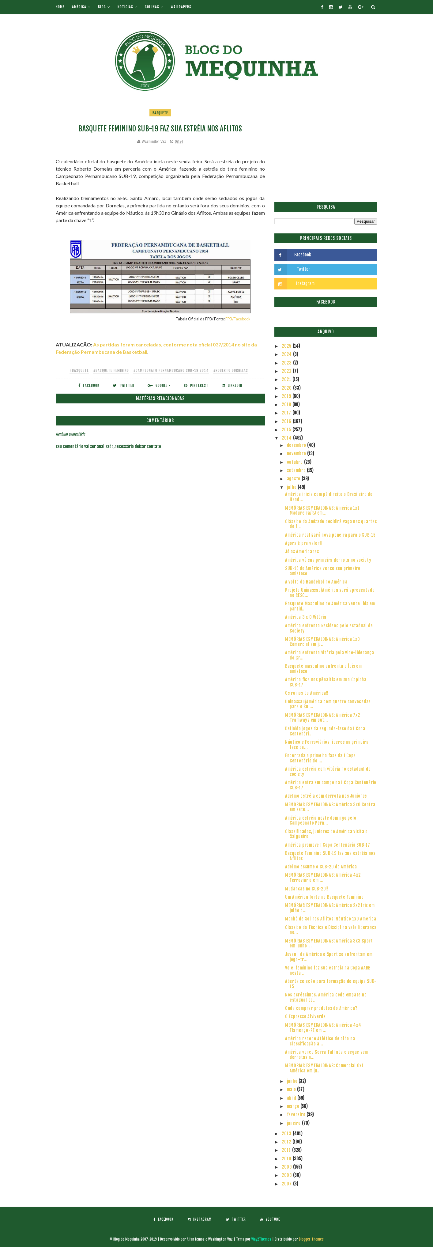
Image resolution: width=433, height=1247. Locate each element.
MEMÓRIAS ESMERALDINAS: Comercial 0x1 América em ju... (324, 1068)
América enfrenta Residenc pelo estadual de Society (329, 628)
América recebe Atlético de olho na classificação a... (320, 1041)
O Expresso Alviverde (305, 1016)
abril (292, 1098)
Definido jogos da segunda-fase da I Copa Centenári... (325, 731)
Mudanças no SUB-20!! (306, 888)
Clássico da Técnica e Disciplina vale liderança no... (331, 930)
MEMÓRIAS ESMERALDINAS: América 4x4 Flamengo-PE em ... (323, 1027)
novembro (297, 453)
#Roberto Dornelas (230, 370)
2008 (287, 1175)
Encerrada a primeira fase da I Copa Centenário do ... (320, 758)
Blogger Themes (311, 1239)
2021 (287, 379)
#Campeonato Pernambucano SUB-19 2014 (171, 370)
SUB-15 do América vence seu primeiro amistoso (322, 571)
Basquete (160, 113)
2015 (287, 429)
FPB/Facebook (237, 318)
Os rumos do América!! (307, 693)
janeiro (294, 1123)
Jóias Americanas (302, 551)
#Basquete (79, 370)
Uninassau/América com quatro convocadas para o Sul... (328, 704)
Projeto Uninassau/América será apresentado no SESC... (330, 593)
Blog (102, 7)
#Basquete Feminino (111, 370)
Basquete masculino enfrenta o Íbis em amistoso (323, 668)
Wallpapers (181, 7)
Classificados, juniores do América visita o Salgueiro (326, 834)
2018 (287, 404)
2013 (287, 1133)
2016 (287, 421)
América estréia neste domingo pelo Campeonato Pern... (320, 820)
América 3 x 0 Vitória (305, 617)
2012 (287, 1141)
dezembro (297, 445)
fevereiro (297, 1114)
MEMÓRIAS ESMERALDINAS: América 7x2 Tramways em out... (322, 717)
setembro (297, 470)
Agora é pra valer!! (303, 543)
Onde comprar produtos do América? (321, 1008)
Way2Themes (261, 1239)
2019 (287, 396)
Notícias (125, 7)
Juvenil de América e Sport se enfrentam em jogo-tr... (329, 957)
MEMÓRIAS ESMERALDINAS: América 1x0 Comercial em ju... (322, 642)
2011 (287, 1150)
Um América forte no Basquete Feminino (324, 897)
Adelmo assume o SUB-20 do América (321, 866)
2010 (287, 1158)
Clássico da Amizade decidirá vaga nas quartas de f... (331, 524)
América (79, 7)
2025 (287, 346)
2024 (287, 354)
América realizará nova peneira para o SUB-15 (330, 535)
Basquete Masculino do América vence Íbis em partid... (330, 606)
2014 (287, 437)
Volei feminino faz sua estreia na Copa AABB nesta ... (328, 970)
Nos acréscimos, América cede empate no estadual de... (326, 997)
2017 (287, 412)
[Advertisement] (325, 152)
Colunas (152, 7)
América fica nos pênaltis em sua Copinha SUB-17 (326, 682)
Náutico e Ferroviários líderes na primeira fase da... (327, 744)
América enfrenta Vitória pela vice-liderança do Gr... (329, 655)
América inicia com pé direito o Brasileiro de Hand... (329, 497)
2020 (287, 388)
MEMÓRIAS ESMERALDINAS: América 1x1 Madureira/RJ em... (322, 510)
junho (293, 1081)
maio (292, 1089)
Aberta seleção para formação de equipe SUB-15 (331, 984)
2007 (287, 1183)
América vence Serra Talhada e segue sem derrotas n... (326, 1054)
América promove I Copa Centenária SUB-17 (327, 845)
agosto (294, 478)
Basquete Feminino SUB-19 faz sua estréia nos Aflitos (330, 856)
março (294, 1106)
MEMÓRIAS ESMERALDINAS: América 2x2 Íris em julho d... (330, 908)
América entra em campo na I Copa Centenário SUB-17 (330, 785)
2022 (287, 371)
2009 (287, 1167)
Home (60, 7)
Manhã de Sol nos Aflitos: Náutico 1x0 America (330, 918)
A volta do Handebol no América (316, 581)
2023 (287, 362)
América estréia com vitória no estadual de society (328, 771)
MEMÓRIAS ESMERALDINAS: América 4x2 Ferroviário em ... (323, 877)
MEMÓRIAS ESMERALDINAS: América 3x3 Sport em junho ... (329, 943)
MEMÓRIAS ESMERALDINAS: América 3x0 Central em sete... (331, 807)
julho (292, 487)
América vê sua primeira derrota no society (328, 560)
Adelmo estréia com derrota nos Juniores (326, 796)
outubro (295, 462)
